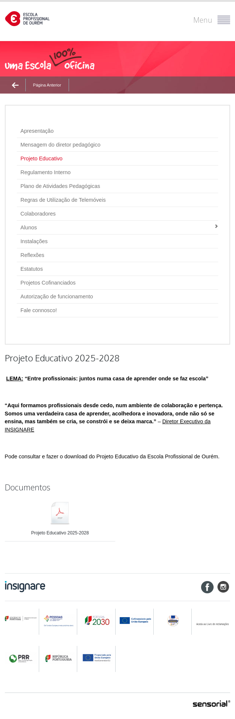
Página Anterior (47, 85)
